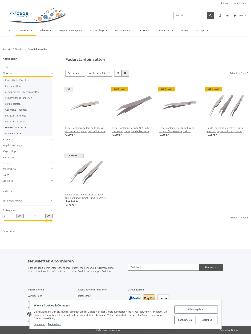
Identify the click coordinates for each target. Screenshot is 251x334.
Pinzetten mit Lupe (15, 121)
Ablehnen (206, 320)
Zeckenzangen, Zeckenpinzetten (22, 91)
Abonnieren (211, 267)
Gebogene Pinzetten (16, 109)
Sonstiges (8, 180)
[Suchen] (190, 15)
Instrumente (9, 157)
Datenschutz (85, 295)
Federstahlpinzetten (16, 127)
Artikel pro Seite (98, 73)
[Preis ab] (9, 216)
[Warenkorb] (239, 15)
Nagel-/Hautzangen (13, 145)
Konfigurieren (184, 320)
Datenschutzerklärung (84, 267)
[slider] (46, 220)
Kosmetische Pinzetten (17, 80)
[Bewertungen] (71, 201)
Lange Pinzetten (13, 133)
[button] (220, 15)
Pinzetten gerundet (15, 115)
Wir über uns (35, 295)
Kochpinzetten (13, 86)
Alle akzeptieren (195, 309)
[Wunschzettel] (227, 15)
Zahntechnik (9, 168)
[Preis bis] (39, 216)
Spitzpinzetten (13, 103)
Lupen (6, 174)
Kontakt (224, 2)
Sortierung (74, 73)
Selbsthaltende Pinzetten (18, 97)
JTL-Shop (234, 330)
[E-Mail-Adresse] (163, 267)
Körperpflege (9, 151)
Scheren (7, 139)
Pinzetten (8, 73)
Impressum (240, 2)
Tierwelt (7, 163)
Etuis (5, 67)
